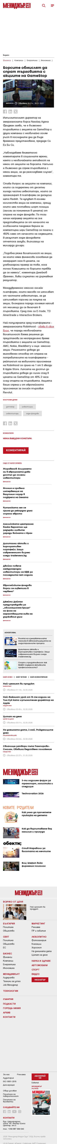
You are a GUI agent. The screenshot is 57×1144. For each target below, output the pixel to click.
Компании (8, 961)
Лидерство (9, 978)
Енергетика (9, 964)
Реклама (36, 927)
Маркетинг (38, 923)
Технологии (10, 991)
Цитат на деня (40, 955)
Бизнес (6, 55)
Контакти (9, 1017)
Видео (36, 974)
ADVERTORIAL (10, 632)
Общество (8, 931)
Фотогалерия (39, 940)
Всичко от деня (13, 902)
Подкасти (9, 1004)
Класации (36, 944)
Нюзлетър (40, 980)
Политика (8, 927)
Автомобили (40, 965)
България (9, 923)
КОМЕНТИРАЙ (16, 450)
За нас (6, 1074)
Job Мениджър (10, 985)
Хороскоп (37, 948)
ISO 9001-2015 (9, 1081)
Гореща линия (12, 1008)
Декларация (9, 1085)
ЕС (4, 948)
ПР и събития (39, 931)
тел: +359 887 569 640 (13, 1129)
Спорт (36, 970)
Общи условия (10, 1091)
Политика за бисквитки (9, 1101)
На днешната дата (42, 951)
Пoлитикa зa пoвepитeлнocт (11, 1095)
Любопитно (39, 937)
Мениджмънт (11, 974)
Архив (6, 1012)
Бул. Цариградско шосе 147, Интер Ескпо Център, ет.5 (14, 1123)
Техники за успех (12, 981)
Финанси (7, 957)
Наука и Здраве (41, 961)
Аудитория (8, 1078)
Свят (6, 937)
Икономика (8, 968)
